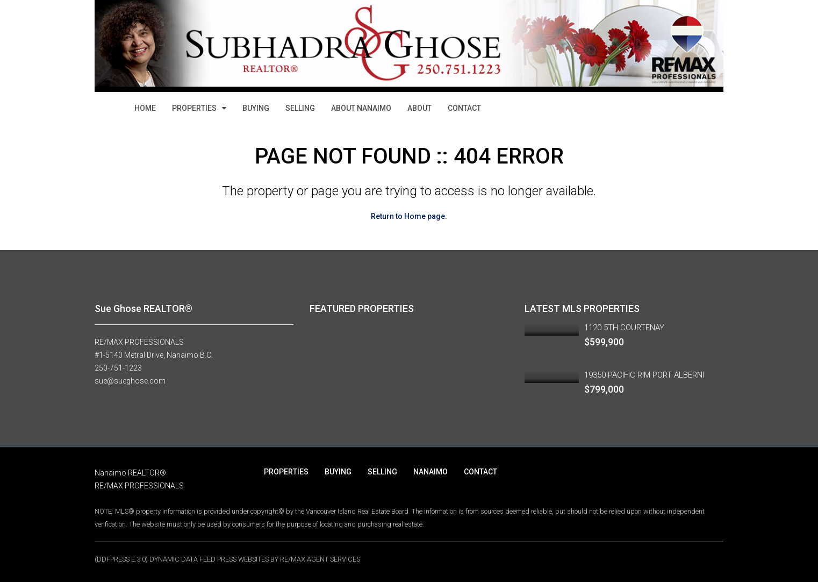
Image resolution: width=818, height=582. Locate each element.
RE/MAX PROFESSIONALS (139, 342)
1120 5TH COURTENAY (624, 327)
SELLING (300, 108)
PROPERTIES (194, 108)
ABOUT (419, 108)
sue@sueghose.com (130, 381)
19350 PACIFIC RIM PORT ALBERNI (644, 375)
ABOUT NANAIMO (361, 108)
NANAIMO (430, 471)
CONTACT (464, 108)
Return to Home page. (409, 216)
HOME (145, 108)
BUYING (255, 108)
